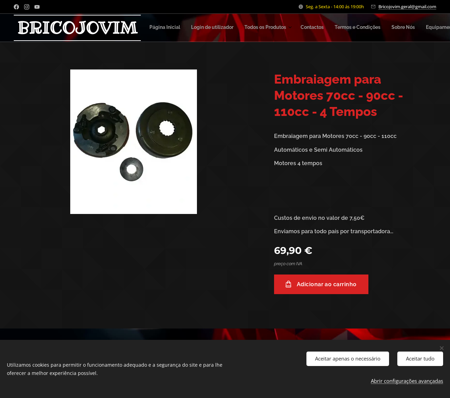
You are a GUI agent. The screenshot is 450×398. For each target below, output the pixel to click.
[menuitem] (227, 27)
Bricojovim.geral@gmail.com (407, 6)
